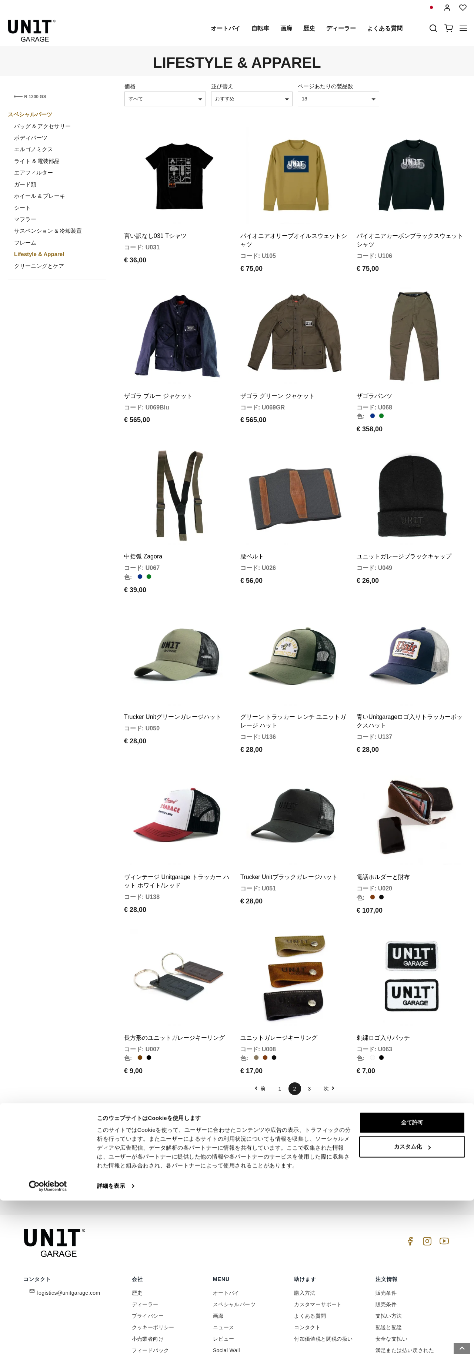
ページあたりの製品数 (325, 86)
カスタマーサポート (318, 1244)
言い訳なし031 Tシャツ (155, 225)
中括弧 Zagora (143, 526)
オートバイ (225, 28)
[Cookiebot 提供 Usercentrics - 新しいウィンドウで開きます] (48, 1339)
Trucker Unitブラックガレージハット (289, 826)
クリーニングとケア (39, 266)
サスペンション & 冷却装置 (48, 231)
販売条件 (386, 1232)
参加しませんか (322, 1119)
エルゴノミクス (33, 149)
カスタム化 (412, 1300)
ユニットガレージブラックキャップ (404, 526)
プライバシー (148, 1255)
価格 (130, 86)
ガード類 (25, 184)
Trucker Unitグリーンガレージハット (172, 676)
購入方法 (305, 1232)
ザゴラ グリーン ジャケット (277, 375)
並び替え (222, 86)
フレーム (25, 242)
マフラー (25, 219)
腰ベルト (252, 526)
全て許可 (412, 1276)
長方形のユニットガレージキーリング (174, 976)
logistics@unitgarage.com (68, 1232)
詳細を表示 (111, 1339)
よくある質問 (385, 28)
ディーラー (341, 28)
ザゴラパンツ (374, 375)
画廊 (286, 28)
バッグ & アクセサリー (42, 126)
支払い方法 (388, 1255)
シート (22, 208)
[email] (243, 1119)
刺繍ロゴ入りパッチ (383, 976)
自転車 (260, 28)
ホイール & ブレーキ (39, 196)
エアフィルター (33, 172)
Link (287, 1135)
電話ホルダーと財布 (383, 826)
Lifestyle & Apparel (39, 254)
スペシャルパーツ (30, 114)
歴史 (309, 28)
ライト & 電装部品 (37, 161)
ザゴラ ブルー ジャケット (158, 375)
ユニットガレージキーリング (278, 976)
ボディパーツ (30, 138)
